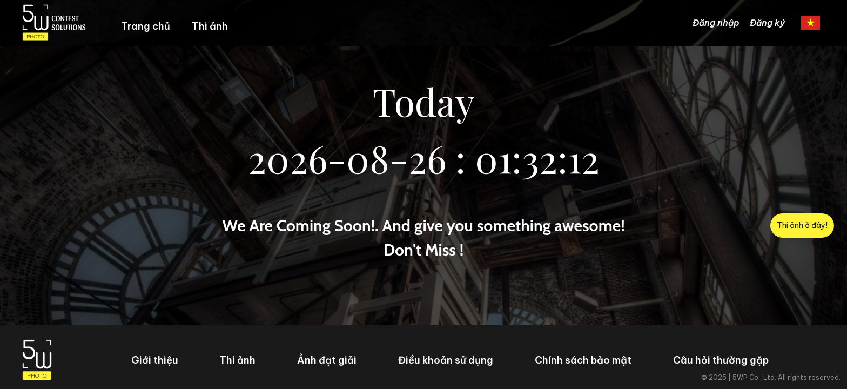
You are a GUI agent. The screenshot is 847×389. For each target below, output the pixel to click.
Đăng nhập (716, 22)
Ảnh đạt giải (327, 360)
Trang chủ (145, 26)
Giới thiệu (154, 360)
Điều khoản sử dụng (445, 360)
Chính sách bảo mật (583, 360)
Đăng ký (767, 22)
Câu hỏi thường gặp (721, 360)
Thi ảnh (210, 26)
